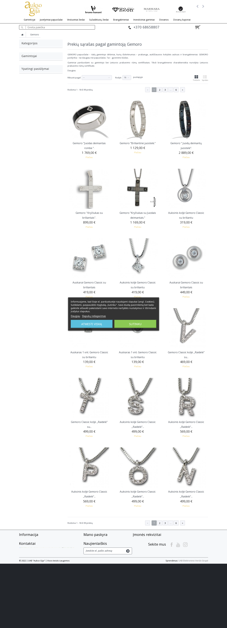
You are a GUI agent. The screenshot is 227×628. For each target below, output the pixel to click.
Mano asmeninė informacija (100, 557)
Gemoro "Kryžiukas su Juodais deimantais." (138, 215)
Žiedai (24, 67)
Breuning (25, 89)
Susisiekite (25, 540)
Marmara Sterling (29, 121)
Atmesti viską (91, 324)
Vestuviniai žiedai (76, 19)
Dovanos (164, 19)
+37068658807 (161, 551)
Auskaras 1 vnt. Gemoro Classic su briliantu (89, 355)
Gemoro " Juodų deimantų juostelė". (186, 145)
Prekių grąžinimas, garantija (36, 557)
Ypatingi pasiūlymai (35, 142)
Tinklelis (196, 78)
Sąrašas (205, 78)
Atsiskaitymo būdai (30, 549)
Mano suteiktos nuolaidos (99, 549)
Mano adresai (92, 553)
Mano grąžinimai (94, 544)
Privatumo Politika (30, 570)
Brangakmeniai (121, 19)
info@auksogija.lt (153, 557)
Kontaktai (140, 566)
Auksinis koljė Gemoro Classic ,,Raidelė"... (138, 424)
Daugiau (72, 70)
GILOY (24, 105)
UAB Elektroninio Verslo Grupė (193, 624)
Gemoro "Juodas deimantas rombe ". (89, 145)
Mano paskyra (95, 534)
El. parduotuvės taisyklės (34, 562)
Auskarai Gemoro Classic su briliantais (89, 285)
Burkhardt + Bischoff (31, 95)
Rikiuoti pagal (74, 77)
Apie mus (24, 544)
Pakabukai (26, 61)
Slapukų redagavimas (94, 316)
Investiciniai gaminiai (144, 19)
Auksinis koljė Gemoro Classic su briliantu (186, 215)
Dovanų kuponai (181, 19)
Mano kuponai (92, 562)
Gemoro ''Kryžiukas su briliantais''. (89, 215)
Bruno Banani (28, 111)
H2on (24, 116)
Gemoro (25, 100)
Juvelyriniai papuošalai (51, 19)
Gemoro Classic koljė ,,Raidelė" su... (186, 355)
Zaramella (26, 127)
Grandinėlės (27, 56)
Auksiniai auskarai (49, 149)
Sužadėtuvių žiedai (99, 19)
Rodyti (118, 77)
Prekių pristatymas (30, 553)
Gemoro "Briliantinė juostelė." (138, 143)
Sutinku (135, 324)
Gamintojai (29, 19)
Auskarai (25, 51)
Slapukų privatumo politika (35, 566)
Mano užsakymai (94, 540)
